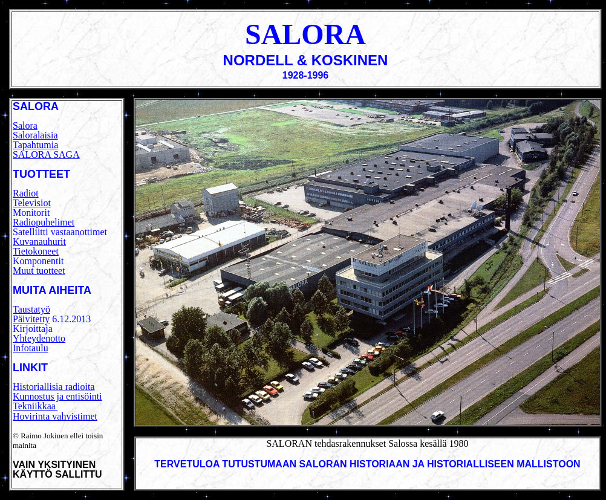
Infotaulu (30, 348)
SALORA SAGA (46, 154)
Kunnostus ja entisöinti (57, 396)
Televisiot (32, 203)
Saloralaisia (35, 135)
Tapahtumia (35, 145)
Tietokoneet (36, 251)
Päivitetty (31, 319)
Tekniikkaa (34, 406)
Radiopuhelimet (43, 222)
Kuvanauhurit (39, 241)
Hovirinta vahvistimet (55, 416)
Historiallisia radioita (54, 386)
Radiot (26, 193)
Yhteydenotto (39, 338)
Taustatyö (31, 309)
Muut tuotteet (39, 270)
